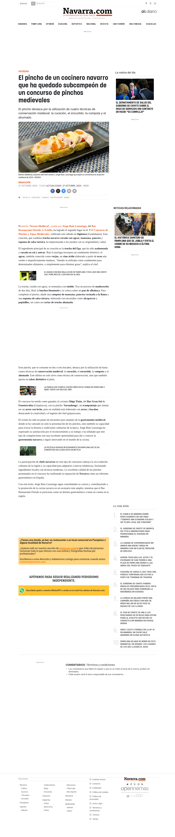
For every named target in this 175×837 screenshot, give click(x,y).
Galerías (70, 808)
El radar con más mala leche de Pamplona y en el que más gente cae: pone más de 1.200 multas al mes (75, 273)
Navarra (22, 23)
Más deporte (71, 792)
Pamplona (36, 23)
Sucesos (24, 792)
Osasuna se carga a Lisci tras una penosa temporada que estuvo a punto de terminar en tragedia (138, 575)
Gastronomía (56, 197)
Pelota (46, 810)
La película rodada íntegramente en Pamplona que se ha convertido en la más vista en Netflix (72, 449)
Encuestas (48, 792)
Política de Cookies (100, 792)
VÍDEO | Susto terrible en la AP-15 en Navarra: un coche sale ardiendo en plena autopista (137, 632)
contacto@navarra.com (33, 562)
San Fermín (119, 23)
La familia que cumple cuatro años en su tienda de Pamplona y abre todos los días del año (74, 388)
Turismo (95, 815)
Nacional (91, 23)
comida (45, 197)
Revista (104, 23)
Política (24, 789)
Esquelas (151, 23)
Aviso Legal (97, 804)
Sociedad (24, 799)
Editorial (24, 810)
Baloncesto (48, 807)
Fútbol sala (71, 789)
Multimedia (135, 23)
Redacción (24, 182)
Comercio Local (68, 548)
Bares (66, 197)
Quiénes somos (98, 780)
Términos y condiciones (100, 665)
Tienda (95, 819)
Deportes (77, 23)
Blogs (46, 789)
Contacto (96, 784)
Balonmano (71, 785)
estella (26, 197)
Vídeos (69, 811)
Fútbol (46, 804)
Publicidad (96, 788)
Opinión (50, 23)
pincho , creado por (54, 226)
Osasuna (62, 23)
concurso (35, 197)
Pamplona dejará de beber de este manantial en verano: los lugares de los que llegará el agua (138, 644)
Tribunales (25, 795)
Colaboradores (49, 785)
